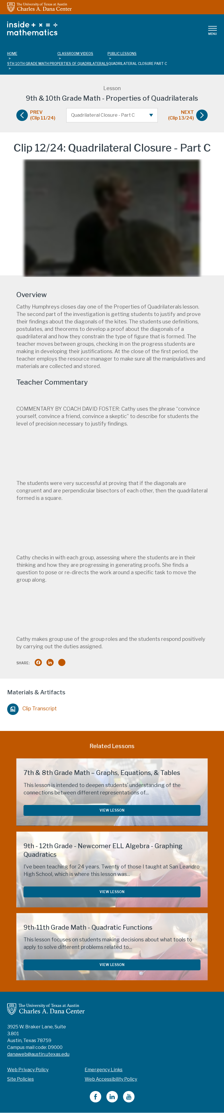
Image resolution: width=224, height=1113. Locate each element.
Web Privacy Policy (27, 1069)
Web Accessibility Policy (111, 1079)
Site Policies (20, 1079)
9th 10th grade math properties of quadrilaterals (57, 63)
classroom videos (75, 53)
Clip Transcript (32, 707)
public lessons (122, 53)
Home (12, 53)
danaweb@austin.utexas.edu (38, 1054)
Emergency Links (103, 1069)
